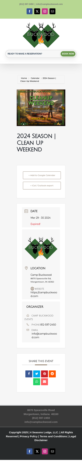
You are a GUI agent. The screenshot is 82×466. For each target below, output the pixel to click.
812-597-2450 (48, 324)
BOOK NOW (68, 54)
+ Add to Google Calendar (41, 175)
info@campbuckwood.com (49, 4)
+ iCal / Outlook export (42, 185)
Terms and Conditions (53, 436)
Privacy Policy (29, 436)
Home (24, 78)
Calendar (35, 78)
